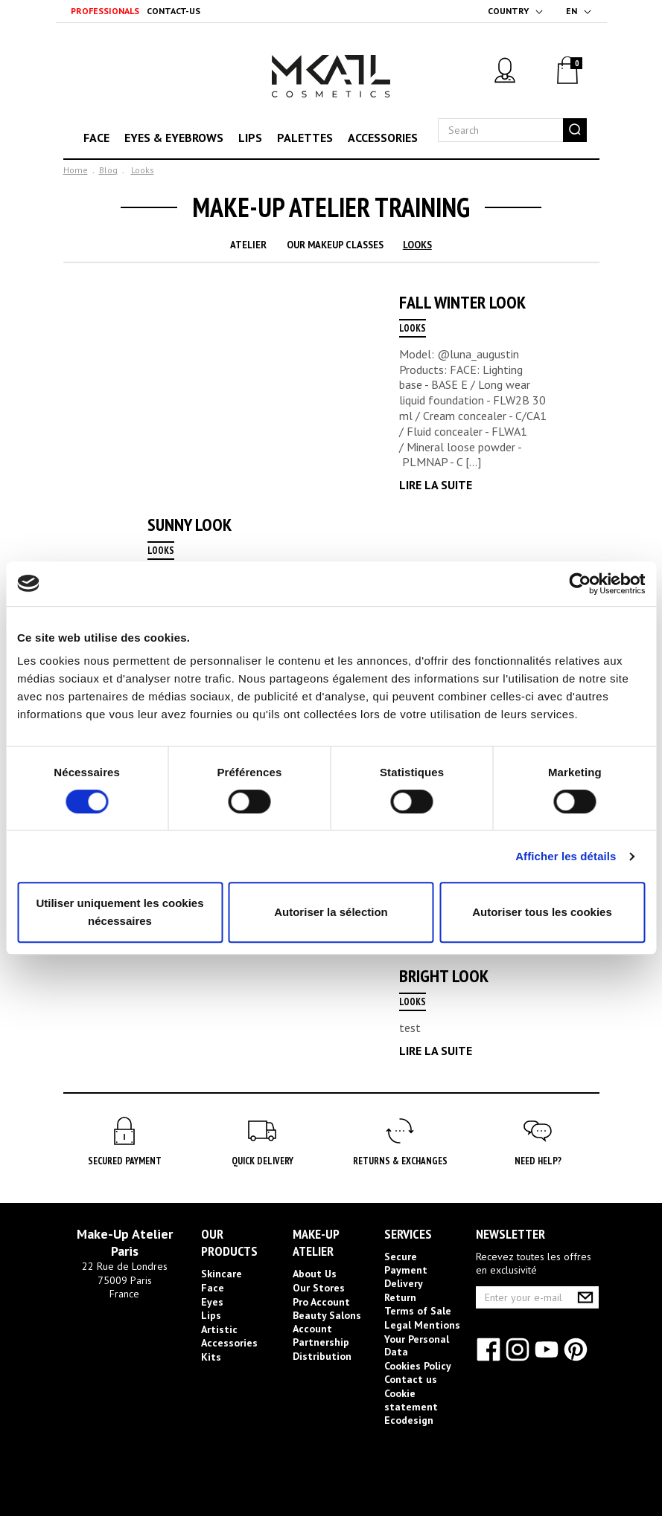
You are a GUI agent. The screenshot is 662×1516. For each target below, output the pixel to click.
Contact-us (173, 10)
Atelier (248, 245)
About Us (315, 1273)
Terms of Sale (417, 1310)
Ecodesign (408, 1420)
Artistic (219, 1329)
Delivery (403, 1283)
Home (75, 169)
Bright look (443, 975)
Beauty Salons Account (327, 1322)
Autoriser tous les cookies (542, 912)
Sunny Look (189, 524)
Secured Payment (125, 1161)
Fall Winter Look (462, 302)
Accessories (383, 137)
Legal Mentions (422, 1325)
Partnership (321, 1342)
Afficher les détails (565, 856)
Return (400, 1297)
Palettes (305, 137)
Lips (250, 137)
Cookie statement (411, 1400)
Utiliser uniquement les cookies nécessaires (119, 912)
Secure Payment (405, 1263)
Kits (211, 1357)
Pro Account (321, 1302)
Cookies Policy (417, 1366)
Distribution (322, 1356)
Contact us (410, 1379)
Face (96, 137)
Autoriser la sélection (331, 912)
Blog (108, 169)
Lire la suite (435, 484)
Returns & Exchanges (400, 1161)
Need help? (538, 1161)
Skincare (221, 1273)
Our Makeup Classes (335, 245)
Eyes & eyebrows (173, 137)
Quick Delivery (262, 1161)
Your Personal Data (416, 1345)
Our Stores (319, 1287)
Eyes (212, 1302)
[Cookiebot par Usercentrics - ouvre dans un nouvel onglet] (580, 583)
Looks (142, 169)
